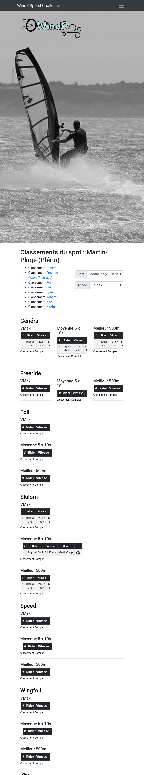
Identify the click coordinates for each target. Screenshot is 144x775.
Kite (49, 302)
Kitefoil (51, 307)
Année (82, 285)
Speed (50, 292)
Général (51, 268)
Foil (49, 282)
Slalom (51, 287)
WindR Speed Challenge (38, 5)
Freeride (30, 373)
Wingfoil (52, 297)
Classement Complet (32, 351)
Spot (81, 274)
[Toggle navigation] (121, 6)
